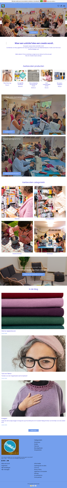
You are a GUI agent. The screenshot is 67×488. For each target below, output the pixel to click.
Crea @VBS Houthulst (20, 83)
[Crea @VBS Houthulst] (20, 76)
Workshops (50, 253)
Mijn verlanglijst (5, 469)
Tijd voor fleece (6, 373)
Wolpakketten (38, 450)
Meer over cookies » (51, 1)
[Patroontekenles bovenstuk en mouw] (33, 76)
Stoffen (36, 444)
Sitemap (36, 473)
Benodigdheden (50, 218)
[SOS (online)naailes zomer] (46, 76)
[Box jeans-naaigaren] (60, 76)
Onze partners (38, 477)
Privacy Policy (38, 469)
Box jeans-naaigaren (60, 83)
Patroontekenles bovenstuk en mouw (33, 84)
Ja (41, 1)
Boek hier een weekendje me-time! (33, 274)
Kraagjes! (4, 418)
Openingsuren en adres (40, 465)
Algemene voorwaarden (40, 471)
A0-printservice (38, 475)
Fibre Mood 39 (7, 83)
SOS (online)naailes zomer (46, 84)
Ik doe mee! (33, 32)
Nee (45, 1)
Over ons (36, 467)
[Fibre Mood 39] (7, 76)
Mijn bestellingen (5, 467)
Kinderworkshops (17, 253)
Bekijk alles (33, 430)
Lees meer (4, 333)
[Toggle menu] (64, 6)
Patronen (17, 218)
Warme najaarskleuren (8, 331)
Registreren (4, 465)
